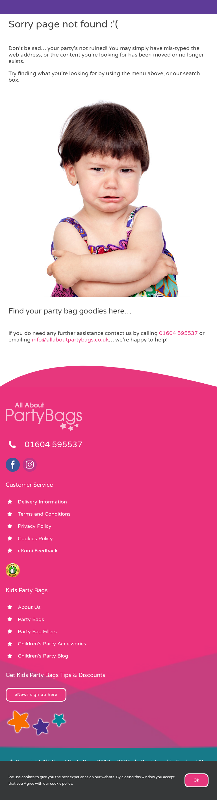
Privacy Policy (34, 526)
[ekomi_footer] (13, 566)
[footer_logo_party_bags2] (44, 405)
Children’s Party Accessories (52, 644)
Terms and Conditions (44, 514)
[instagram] (30, 465)
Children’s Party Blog (43, 656)
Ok (196, 780)
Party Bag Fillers (37, 631)
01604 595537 (178, 333)
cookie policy (61, 783)
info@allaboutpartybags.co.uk (70, 340)
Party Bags (31, 619)
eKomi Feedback (38, 551)
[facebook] (13, 465)
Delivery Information (42, 502)
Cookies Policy (35, 538)
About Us (29, 607)
